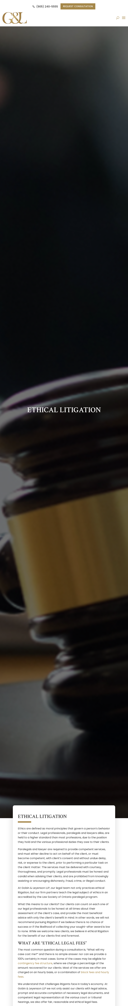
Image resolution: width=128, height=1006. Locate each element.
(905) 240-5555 (43, 7)
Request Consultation (78, 6)
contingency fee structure (35, 963)
